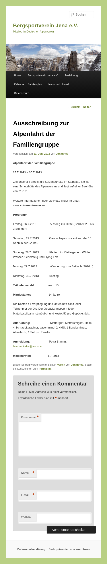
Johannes (62, 153)
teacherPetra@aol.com (28, 346)
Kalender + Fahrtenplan (28, 84)
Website (26, 516)
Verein (61, 364)
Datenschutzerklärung (31, 549)
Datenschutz (21, 93)
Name (27, 473)
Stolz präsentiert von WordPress (69, 549)
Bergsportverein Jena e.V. (45, 25)
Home (17, 75)
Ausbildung (71, 75)
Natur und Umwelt (59, 84)
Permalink (45, 368)
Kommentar (30, 417)
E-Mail (27, 495)
